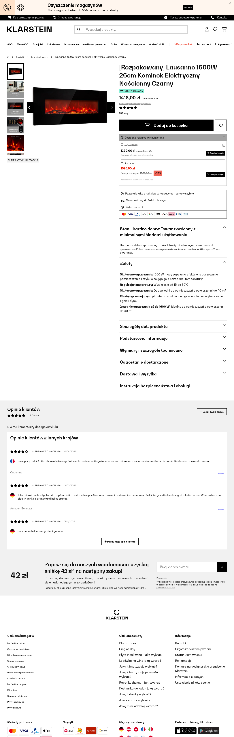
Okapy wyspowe (18, 662)
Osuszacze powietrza (22, 650)
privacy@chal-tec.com (167, 588)
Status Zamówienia (188, 656)
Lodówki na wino (18, 644)
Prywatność (162, 579)
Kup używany (132, 144)
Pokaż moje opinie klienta (121, 542)
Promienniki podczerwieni (25, 673)
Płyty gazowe (16, 708)
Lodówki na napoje (20, 685)
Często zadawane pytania (186, 17)
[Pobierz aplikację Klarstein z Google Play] (209, 731)
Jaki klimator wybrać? (134, 701)
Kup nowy (130, 163)
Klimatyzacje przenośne (23, 656)
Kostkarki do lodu (19, 679)
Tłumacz (218, 475)
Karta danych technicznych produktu (135, 103)
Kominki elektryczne (44, 56)
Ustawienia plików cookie (192, 683)
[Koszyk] (224, 29)
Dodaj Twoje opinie (207, 413)
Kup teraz (184, 7)
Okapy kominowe (19, 667)
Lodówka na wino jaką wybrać (140, 662)
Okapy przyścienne (20, 697)
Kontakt (222, 17)
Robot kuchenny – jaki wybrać (139, 683)
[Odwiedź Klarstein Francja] (143, 730)
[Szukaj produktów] (131, 29)
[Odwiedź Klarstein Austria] (129, 730)
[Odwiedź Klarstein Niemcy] (121, 730)
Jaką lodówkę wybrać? (135, 695)
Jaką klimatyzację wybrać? (138, 667)
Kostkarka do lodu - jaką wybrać (141, 689)
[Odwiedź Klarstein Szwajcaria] (136, 730)
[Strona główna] (12, 56)
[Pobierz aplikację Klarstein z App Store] (186, 731)
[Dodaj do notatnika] (221, 125)
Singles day (127, 650)
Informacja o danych (189, 678)
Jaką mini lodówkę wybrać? (138, 707)
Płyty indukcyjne (18, 702)
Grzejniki (22, 56)
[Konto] (207, 29)
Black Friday (128, 644)
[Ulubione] (215, 29)
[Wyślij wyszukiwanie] (78, 29)
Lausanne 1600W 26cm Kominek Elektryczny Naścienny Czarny (98, 56)
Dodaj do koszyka (166, 125)
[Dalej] (231, 44)
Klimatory (14, 691)
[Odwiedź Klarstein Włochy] (150, 730)
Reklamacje (183, 662)
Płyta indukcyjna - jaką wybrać (140, 656)
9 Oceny (123, 113)
